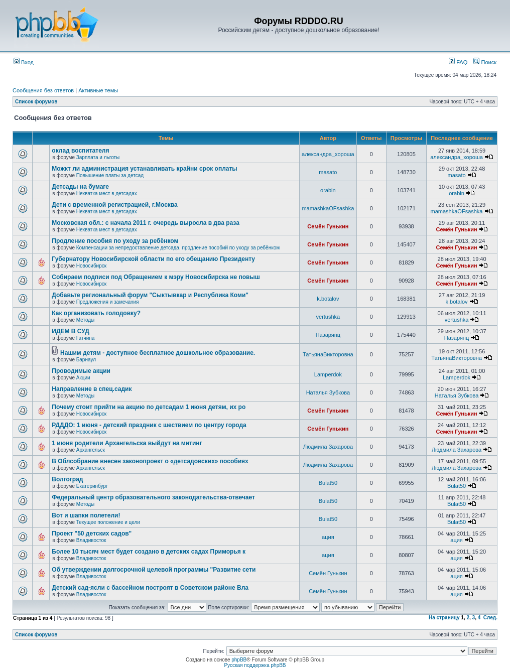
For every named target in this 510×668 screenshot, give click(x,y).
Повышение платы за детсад (110, 175)
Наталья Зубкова (328, 392)
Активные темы (98, 90)
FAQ (458, 62)
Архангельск (90, 450)
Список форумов (36, 101)
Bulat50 (328, 483)
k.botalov (328, 299)
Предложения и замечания (107, 302)
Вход (24, 62)
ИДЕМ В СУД (70, 331)
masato (328, 172)
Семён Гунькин (327, 226)
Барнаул (86, 359)
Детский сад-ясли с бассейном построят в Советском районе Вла (150, 587)
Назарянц (328, 335)
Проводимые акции (81, 370)
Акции (83, 377)
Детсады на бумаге (80, 186)
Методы (85, 320)
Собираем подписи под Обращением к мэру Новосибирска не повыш (156, 277)
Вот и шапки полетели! (86, 515)
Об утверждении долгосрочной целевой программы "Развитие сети (154, 569)
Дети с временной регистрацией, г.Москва (114, 204)
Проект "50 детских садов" (92, 533)
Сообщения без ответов (43, 90)
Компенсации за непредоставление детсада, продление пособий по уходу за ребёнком (178, 247)
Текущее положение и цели (108, 522)
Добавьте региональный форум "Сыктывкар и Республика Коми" (150, 295)
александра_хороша (328, 154)
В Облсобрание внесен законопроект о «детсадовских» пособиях (150, 461)
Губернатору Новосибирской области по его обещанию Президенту (153, 258)
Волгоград (67, 479)
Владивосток (91, 540)
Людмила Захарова (328, 447)
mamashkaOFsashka (328, 208)
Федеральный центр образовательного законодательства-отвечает (153, 497)
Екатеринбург (92, 486)
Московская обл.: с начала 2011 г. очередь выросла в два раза (145, 222)
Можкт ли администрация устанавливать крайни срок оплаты (144, 168)
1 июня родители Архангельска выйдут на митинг (127, 443)
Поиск (484, 62)
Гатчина (85, 338)
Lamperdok (328, 374)
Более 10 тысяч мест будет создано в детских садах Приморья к (148, 551)
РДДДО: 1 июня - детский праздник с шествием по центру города (149, 425)
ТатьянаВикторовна (328, 354)
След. (490, 617)
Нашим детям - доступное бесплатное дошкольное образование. (157, 352)
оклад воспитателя (80, 150)
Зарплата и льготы (98, 157)
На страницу (444, 617)
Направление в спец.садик (92, 388)
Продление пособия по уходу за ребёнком (115, 240)
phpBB (238, 659)
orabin (328, 190)
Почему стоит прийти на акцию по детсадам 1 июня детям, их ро (148, 407)
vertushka (328, 317)
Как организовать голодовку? (96, 313)
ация (328, 537)
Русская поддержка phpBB (255, 665)
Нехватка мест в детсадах (106, 193)
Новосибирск (91, 266)
